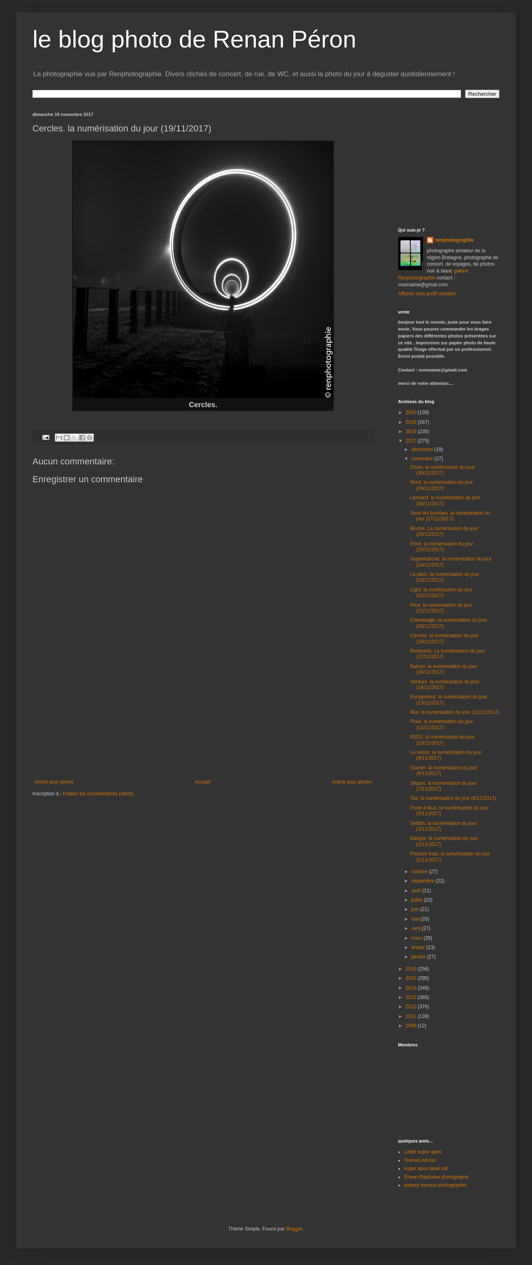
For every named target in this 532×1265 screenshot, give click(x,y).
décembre (423, 449)
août (416, 890)
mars (417, 938)
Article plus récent (54, 782)
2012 (412, 1006)
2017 (412, 441)
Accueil (203, 782)
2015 (412, 978)
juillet (417, 900)
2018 (412, 431)
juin (415, 909)
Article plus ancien (352, 782)
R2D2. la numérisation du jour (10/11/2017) (442, 739)
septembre (423, 881)
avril (416, 928)
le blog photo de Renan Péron (194, 39)
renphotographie (454, 240)
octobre (420, 871)
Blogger (294, 1229)
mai (416, 919)
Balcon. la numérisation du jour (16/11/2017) (443, 669)
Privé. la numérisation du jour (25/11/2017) (441, 546)
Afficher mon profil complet (427, 293)
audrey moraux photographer (435, 1185)
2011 (412, 1016)
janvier (419, 957)
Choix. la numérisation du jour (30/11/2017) (442, 470)
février (418, 947)
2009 (412, 1026)
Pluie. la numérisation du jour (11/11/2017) (441, 724)
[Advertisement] (203, 718)
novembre (423, 459)
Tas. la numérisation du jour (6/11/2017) (453, 798)
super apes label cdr (426, 1168)
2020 (412, 412)
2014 (412, 988)
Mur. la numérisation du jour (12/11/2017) (454, 712)
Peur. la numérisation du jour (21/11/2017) (441, 608)
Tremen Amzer (420, 1160)
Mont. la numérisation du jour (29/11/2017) (441, 485)
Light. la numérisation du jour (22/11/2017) (441, 592)
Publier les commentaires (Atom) (98, 794)
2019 (412, 422)
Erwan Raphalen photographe (436, 1177)
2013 (412, 997)
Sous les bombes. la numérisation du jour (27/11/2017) (450, 516)
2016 (412, 969)
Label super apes (422, 1152)
